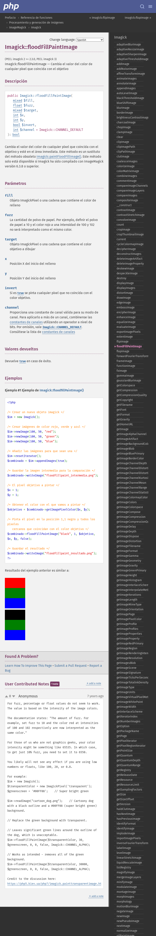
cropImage (123, 229)
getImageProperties (129, 633)
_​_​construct (124, 205)
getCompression (127, 390)
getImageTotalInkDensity (130, 682)
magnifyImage (126, 872)
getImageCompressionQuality (130, 521)
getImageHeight (127, 575)
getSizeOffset (125, 799)
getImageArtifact (127, 439)
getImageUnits (126, 692)
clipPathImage (126, 151)
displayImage (125, 283)
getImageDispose (128, 536)
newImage (123, 916)
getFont (121, 409)
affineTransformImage (130, 73)
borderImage (125, 112)
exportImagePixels (129, 332)
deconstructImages (129, 254)
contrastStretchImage (130, 215)
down (13, 696)
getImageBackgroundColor (130, 444)
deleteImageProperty (130, 263)
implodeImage (126, 833)
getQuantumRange (129, 765)
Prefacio (10, 17)
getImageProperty (128, 638)
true (20, 293)
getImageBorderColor (130, 458)
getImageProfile (127, 624)
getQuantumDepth (128, 760)
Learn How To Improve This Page (28, 666)
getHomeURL (125, 424)
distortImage (125, 293)
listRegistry (124, 867)
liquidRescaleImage (129, 862)
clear (120, 137)
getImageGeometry (129, 560)
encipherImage (126, 312)
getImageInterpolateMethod (130, 590)
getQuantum (125, 755)
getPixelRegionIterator (130, 746)
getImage (123, 429)
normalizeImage (127, 931)
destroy (121, 278)
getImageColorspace (130, 507)
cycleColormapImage (130, 244)
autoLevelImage (127, 93)
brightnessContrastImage (130, 117)
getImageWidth (126, 707)
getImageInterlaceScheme (130, 585)
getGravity (123, 419)
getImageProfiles (127, 629)
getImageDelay (126, 526)
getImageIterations (129, 595)
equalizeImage (126, 322)
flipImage (123, 341)
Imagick (36, 27)
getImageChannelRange (130, 487)
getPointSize (125, 750)
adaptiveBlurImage (129, 44)
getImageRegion (127, 648)
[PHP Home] (11, 6)
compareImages (127, 195)
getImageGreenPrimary (130, 570)
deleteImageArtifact (129, 259)
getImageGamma (128, 556)
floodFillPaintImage (129, 346)
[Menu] (150, 6)
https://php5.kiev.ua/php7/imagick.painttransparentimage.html (56, 883)
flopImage (123, 351)
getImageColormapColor (130, 497)
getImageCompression (130, 517)
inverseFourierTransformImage (130, 843)
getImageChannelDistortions (130, 473)
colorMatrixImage (128, 171)
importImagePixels (129, 838)
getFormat (123, 414)
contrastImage (126, 210)
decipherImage (126, 249)
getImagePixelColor (129, 619)
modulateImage (127, 887)
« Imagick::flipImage (102, 17)
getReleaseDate (127, 775)
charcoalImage (126, 122)
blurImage (123, 108)
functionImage (126, 366)
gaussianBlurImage (129, 380)
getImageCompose (129, 512)
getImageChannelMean (130, 483)
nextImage (123, 926)
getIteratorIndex (127, 716)
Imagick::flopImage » (138, 17)
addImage (123, 64)
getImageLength (127, 599)
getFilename (125, 405)
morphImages (125, 896)
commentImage (127, 181)
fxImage (122, 371)
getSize (121, 794)
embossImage (126, 307)
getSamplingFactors (129, 789)
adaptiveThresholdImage (130, 59)
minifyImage (125, 882)
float (17, 105)
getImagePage (126, 614)
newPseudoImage (128, 921)
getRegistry (124, 770)
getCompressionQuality (130, 395)
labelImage (124, 848)
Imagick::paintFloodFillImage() (59, 156)
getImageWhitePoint (130, 702)
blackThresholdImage (130, 98)
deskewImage (125, 268)
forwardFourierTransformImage (130, 356)
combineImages (127, 176)
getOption (123, 726)
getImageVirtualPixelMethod (130, 697)
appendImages (126, 88)
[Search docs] (142, 6)
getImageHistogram (129, 580)
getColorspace (126, 385)
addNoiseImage (127, 69)
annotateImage (126, 83)
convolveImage (126, 220)
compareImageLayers (130, 190)
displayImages (126, 288)
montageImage (126, 892)
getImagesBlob (126, 663)
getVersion (123, 804)
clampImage (124, 132)
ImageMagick (17, 27)
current (121, 239)
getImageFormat (127, 551)
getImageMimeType (129, 604)
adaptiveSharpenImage (130, 54)
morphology (124, 901)
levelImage (124, 853)
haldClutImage (126, 809)
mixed (17, 100)
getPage (122, 736)
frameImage (124, 361)
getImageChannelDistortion (130, 468)
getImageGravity (127, 565)
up (7, 696)
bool (16, 125)
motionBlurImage (128, 906)
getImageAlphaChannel (130, 434)
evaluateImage (126, 327)
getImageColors (127, 502)
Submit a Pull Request (70, 666)
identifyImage (125, 828)
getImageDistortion (129, 541)
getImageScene (126, 668)
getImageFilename (129, 546)
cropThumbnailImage (130, 234)
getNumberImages (128, 721)
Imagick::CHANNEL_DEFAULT (61, 327)
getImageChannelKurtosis (130, 478)
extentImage (125, 336)
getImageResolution (129, 658)
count (120, 224)
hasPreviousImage (128, 819)
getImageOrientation (130, 609)
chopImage (124, 127)
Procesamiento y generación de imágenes (36, 22)
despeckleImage (127, 273)
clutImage (123, 156)
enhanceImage (126, 317)
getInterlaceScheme (130, 711)
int (15, 115)
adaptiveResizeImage (130, 49)
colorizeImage (126, 166)
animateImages (127, 78)
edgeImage (124, 302)
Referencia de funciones (36, 17)
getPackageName (128, 731)
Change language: (62, 40)
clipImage (123, 142)
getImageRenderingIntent (130, 653)
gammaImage (125, 375)
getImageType (125, 687)
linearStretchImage (129, 858)
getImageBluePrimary (130, 453)
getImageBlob (125, 448)
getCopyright (125, 400)
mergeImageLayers (129, 877)
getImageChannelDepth (130, 463)
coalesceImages (127, 161)
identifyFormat (126, 823)
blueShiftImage (126, 103)
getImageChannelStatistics (130, 492)
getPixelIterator (127, 741)
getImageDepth (126, 531)
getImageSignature (129, 672)
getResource (125, 780)
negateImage (125, 911)
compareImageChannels (130, 185)
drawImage (124, 297)
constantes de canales (26, 322)
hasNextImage (126, 814)
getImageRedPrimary (130, 643)
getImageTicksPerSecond (130, 677)
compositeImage (127, 200)
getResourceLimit (128, 784)
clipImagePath (126, 147)
